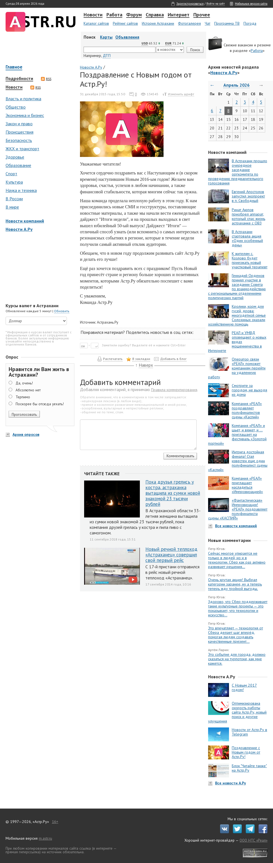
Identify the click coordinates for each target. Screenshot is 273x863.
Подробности (19, 78)
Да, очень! (24, 383)
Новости (93, 15)
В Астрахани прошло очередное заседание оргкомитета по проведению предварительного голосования (237, 172)
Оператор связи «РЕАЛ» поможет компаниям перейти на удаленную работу (236, 368)
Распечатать (113, 359)
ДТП (107, 55)
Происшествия (19, 132)
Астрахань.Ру (107, 322)
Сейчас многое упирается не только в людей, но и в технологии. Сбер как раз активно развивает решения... (236, 560)
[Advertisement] (39, 268)
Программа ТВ (227, 23)
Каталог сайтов (96, 23)
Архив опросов (26, 434)
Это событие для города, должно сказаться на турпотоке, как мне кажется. (236, 659)
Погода (249, 23)
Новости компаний (25, 221)
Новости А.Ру (19, 229)
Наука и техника (21, 190)
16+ (55, 821)
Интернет (178, 15)
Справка (155, 15)
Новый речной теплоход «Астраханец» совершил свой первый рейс (171, 554)
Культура (14, 182)
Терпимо (23, 396)
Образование (18, 165)
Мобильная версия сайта (251, 4)
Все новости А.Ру (230, 783)
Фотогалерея (189, 23)
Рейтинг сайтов (125, 23)
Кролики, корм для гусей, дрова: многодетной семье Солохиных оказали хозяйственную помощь (237, 315)
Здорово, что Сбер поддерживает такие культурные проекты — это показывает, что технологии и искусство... (237, 608)
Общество (16, 107)
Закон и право (19, 123)
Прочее (201, 15)
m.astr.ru (45, 838)
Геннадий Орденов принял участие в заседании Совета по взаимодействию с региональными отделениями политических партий (237, 286)
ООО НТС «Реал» (253, 840)
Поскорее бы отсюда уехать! (40, 403)
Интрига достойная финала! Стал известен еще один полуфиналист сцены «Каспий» (237, 460)
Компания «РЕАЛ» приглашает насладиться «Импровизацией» (247, 485)
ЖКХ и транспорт (22, 148)
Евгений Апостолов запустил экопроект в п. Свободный (248, 196)
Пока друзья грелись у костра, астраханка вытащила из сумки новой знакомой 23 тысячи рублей (172, 493)
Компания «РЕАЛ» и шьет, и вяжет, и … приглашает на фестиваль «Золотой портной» (237, 434)
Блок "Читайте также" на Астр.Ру (249, 768)
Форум (134, 15)
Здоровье (15, 157)
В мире (12, 207)
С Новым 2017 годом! (244, 687)
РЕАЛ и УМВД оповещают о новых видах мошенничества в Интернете (237, 341)
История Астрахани (158, 23)
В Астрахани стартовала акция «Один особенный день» (247, 238)
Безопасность (19, 140)
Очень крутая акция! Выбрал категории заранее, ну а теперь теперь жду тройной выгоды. (235, 584)
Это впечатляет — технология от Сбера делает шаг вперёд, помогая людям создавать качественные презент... (235, 635)
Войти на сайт (215, 4)
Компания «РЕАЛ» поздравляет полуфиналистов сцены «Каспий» (247, 410)
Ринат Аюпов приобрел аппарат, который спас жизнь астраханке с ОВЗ (248, 216)
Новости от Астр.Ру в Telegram (249, 732)
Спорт (11, 173)
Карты (106, 37)
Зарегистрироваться (190, 4)
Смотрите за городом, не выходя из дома (249, 390)
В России (14, 198)
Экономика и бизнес (25, 115)
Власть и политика (23, 98)
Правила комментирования (174, 389)
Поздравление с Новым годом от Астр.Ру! (246, 752)
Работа (114, 15)
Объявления (127, 37)
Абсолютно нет (28, 389)
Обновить (61, 311)
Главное (14, 67)
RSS (46, 79)
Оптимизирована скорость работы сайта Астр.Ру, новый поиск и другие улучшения (237, 712)
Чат (207, 23)
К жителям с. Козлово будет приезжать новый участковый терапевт (249, 260)
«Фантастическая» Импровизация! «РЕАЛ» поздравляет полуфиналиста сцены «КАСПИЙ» (237, 509)
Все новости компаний (236, 525)
